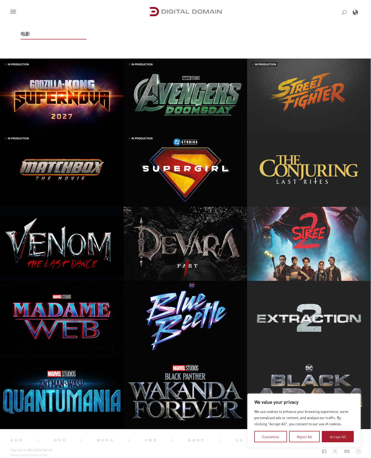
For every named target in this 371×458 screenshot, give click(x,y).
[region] (304, 421)
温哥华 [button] (60, 440)
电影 (25, 33)
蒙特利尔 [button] (105, 440)
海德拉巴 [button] (196, 440)
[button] (14, 12)
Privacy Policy (19, 455)
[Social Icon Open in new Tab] (324, 451)
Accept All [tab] (338, 436)
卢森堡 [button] (151, 440)
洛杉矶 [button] (16, 440)
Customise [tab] (270, 436)
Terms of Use (38, 455)
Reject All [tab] (304, 436)
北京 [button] (239, 440)
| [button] (38, 440)
